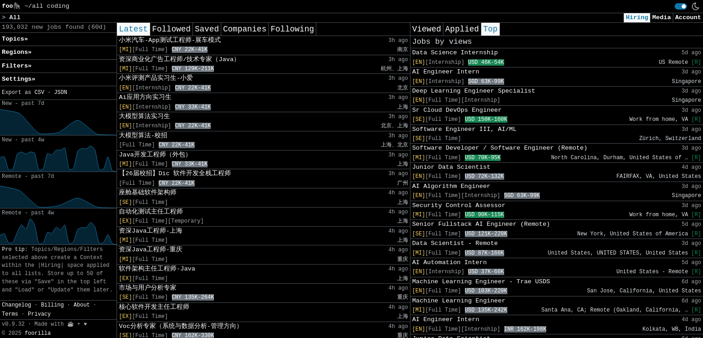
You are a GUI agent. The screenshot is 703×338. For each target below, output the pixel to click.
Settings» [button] (18, 79)
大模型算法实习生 (144, 116)
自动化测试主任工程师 (151, 211)
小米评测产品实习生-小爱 (156, 78)
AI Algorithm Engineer (451, 186)
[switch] (681, 6)
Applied (462, 29)
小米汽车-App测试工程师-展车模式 (170, 40)
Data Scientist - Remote (455, 243)
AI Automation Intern (449, 262)
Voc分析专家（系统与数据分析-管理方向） (181, 326)
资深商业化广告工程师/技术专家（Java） (179, 59)
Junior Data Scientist (451, 167)
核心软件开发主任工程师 (154, 307)
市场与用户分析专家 (147, 288)
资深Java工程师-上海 (150, 231)
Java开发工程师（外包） (155, 154)
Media (661, 17)
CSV (39, 92)
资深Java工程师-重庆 (150, 249)
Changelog (16, 305)
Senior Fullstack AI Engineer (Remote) (481, 224)
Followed (171, 29)
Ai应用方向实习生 (145, 97)
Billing (52, 305)
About (82, 305)
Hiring (637, 17)
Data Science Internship (455, 52)
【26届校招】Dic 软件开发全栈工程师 (175, 173)
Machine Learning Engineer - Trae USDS (481, 281)
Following (292, 29)
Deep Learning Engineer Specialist (473, 91)
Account (688, 17)
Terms (10, 314)
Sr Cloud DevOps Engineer (457, 110)
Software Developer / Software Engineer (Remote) (499, 148)
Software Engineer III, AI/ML (464, 129)
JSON (60, 92)
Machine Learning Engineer (459, 300)
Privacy (39, 314)
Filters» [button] (17, 65)
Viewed (426, 29)
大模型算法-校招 (143, 135)
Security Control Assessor (459, 205)
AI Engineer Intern (445, 71)
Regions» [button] (17, 52)
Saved (207, 29)
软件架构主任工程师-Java (157, 268)
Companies (244, 29)
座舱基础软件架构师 (147, 192)
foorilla (38, 333)
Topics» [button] (15, 39)
